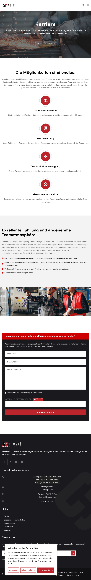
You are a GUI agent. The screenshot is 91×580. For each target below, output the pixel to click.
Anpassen (13, 570)
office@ (44, 487)
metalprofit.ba (47, 501)
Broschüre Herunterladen (14, 520)
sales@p (45, 490)
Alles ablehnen (28, 570)
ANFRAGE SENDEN (45, 412)
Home (40, 43)
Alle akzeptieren (45, 570)
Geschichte (8, 527)
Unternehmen (9, 524)
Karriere (7, 516)
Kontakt (7, 531)
